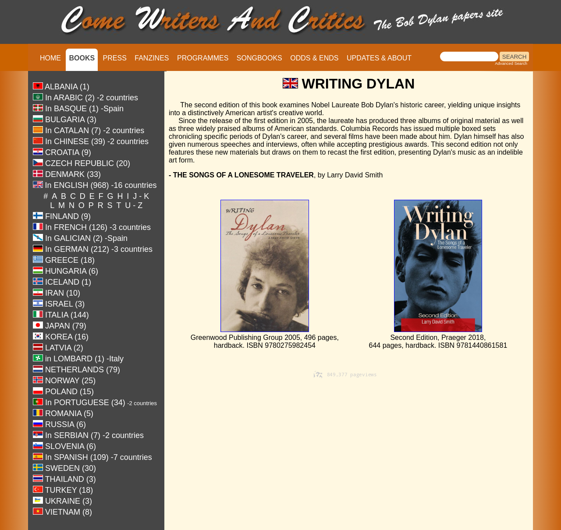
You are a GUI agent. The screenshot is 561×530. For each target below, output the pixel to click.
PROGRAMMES (202, 58)
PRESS (115, 58)
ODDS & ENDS (314, 58)
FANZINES (152, 58)
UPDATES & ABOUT (379, 58)
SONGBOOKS (259, 58)
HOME (50, 58)
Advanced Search (511, 63)
